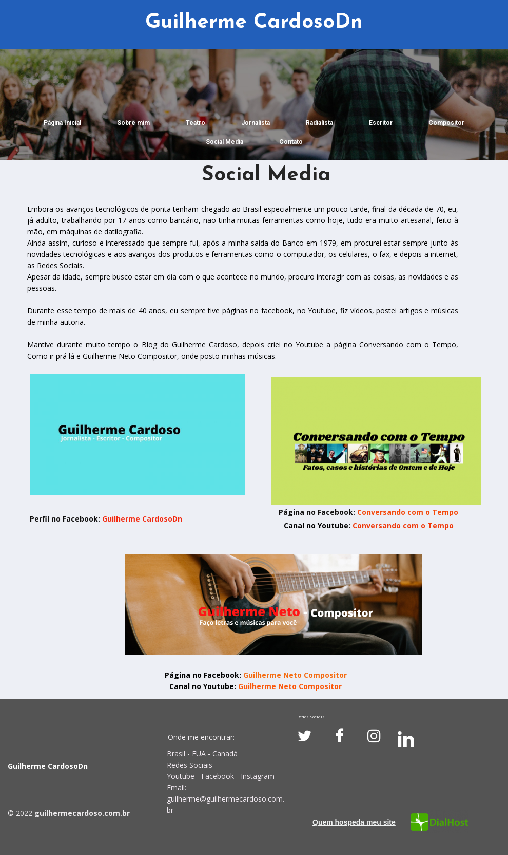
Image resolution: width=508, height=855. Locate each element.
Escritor (381, 122)
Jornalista (255, 122)
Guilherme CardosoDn (141, 519)
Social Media (224, 141)
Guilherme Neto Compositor (295, 675)
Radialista (319, 122)
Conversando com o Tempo (407, 512)
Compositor (446, 122)
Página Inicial (62, 122)
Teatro (195, 122)
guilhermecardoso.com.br (82, 813)
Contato (291, 141)
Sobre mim (133, 122)
